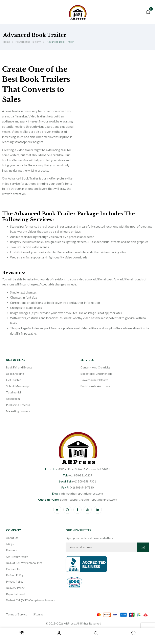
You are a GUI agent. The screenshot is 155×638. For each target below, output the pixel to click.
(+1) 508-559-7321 (77, 481)
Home (6, 41)
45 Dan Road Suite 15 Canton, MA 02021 (77, 469)
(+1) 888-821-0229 (77, 475)
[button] (148, 11)
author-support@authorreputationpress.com (77, 499)
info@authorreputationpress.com (77, 493)
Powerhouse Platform (28, 41)
